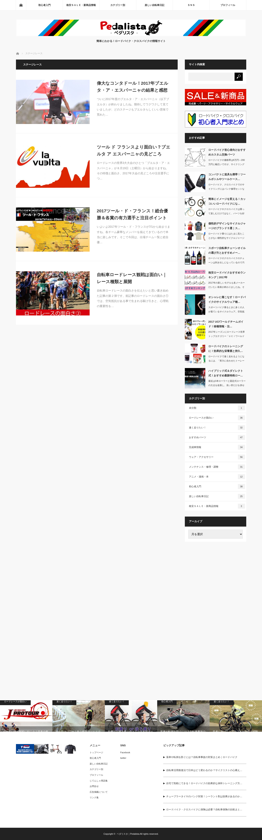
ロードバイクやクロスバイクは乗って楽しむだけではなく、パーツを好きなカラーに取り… (226, 213)
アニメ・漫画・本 (217, 476)
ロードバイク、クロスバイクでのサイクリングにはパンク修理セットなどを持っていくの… (226, 188)
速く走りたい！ (217, 427)
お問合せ (94, 786)
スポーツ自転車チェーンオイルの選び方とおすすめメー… (227, 250)
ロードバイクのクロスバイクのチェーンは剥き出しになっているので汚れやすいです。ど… (226, 262)
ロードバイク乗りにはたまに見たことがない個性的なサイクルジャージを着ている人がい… (226, 237)
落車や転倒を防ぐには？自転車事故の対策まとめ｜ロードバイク (201, 757)
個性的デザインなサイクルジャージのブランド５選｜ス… (227, 226)
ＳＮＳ (191, 5)
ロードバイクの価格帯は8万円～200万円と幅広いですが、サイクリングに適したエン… (226, 164)
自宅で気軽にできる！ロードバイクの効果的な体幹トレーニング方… (204, 783)
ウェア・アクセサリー (217, 457)
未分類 (217, 407)
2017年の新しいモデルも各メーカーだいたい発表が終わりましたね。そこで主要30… (226, 287)
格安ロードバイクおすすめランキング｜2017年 (227, 275)
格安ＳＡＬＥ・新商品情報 (81, 5)
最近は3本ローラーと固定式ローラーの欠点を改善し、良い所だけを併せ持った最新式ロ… (227, 385)
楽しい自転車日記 (154, 5)
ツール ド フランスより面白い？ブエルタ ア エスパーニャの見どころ (134, 150)
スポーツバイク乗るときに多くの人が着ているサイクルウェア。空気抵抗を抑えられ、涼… (226, 311)
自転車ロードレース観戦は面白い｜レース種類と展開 (132, 278)
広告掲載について (99, 792)
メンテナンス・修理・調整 (217, 466)
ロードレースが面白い (217, 417)
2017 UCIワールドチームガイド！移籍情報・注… (226, 324)
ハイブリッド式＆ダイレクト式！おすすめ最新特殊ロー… (225, 373)
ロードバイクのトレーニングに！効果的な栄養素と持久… (225, 348)
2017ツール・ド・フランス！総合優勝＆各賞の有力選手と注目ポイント (132, 214)
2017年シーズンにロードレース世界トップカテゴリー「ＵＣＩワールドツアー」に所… (226, 336)
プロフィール (227, 5)
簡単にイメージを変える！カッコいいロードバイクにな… (227, 201)
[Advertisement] (215, 608)
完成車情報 (217, 447)
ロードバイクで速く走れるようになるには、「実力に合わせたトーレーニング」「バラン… (226, 360)
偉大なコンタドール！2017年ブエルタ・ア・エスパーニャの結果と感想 (132, 86)
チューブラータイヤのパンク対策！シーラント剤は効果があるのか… (204, 796)
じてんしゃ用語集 (99, 780)
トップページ (96, 752)
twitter (123, 758)
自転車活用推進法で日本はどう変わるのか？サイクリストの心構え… (204, 770)
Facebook (125, 752)
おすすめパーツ (217, 437)
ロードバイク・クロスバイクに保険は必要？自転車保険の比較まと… (204, 809)
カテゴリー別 (117, 5)
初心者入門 (44, 5)
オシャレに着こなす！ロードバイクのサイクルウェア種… (227, 299)
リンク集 (94, 797)
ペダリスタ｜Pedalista (128, 834)
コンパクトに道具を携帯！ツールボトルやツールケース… (227, 177)
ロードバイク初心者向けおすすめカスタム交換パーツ (227, 152)
